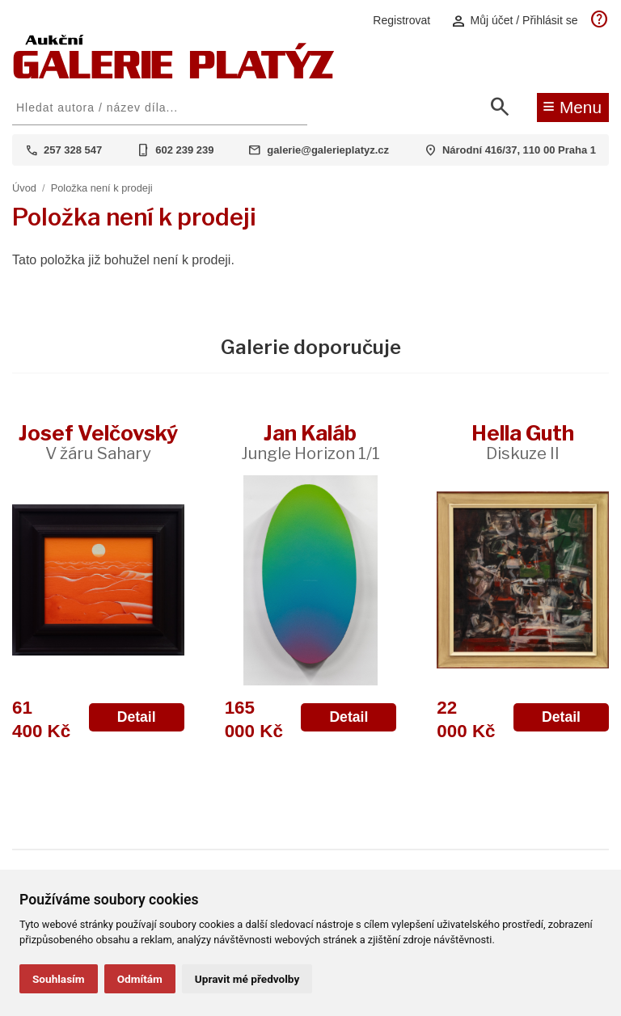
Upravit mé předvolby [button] (247, 978)
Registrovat (401, 20)
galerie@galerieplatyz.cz (328, 150)
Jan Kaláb (310, 441)
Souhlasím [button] (58, 978)
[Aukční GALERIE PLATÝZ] (174, 75)
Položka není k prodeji (102, 188)
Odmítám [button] (140, 978)
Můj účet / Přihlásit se (514, 21)
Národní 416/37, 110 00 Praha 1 (519, 150)
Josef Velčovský (98, 441)
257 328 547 (73, 150)
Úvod (24, 188)
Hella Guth (522, 441)
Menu (572, 106)
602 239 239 (184, 150)
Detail (136, 717)
